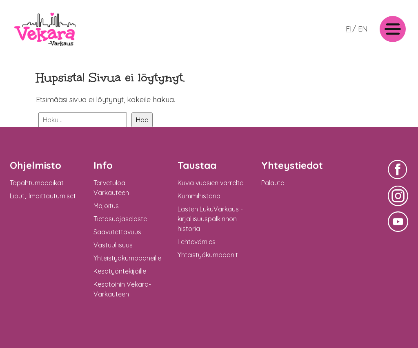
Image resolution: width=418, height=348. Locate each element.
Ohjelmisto (35, 165)
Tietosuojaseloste (120, 219)
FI (349, 29)
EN (363, 29)
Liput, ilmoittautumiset (43, 196)
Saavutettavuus (117, 232)
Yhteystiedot (292, 165)
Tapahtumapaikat (37, 183)
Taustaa (197, 165)
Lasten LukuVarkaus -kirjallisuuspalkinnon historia (210, 219)
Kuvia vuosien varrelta (211, 183)
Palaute (272, 183)
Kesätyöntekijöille (119, 271)
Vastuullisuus (113, 245)
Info (103, 165)
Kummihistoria (199, 196)
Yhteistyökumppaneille (127, 258)
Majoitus (106, 206)
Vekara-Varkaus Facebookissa (398, 231)
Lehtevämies (197, 242)
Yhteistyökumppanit (208, 255)
